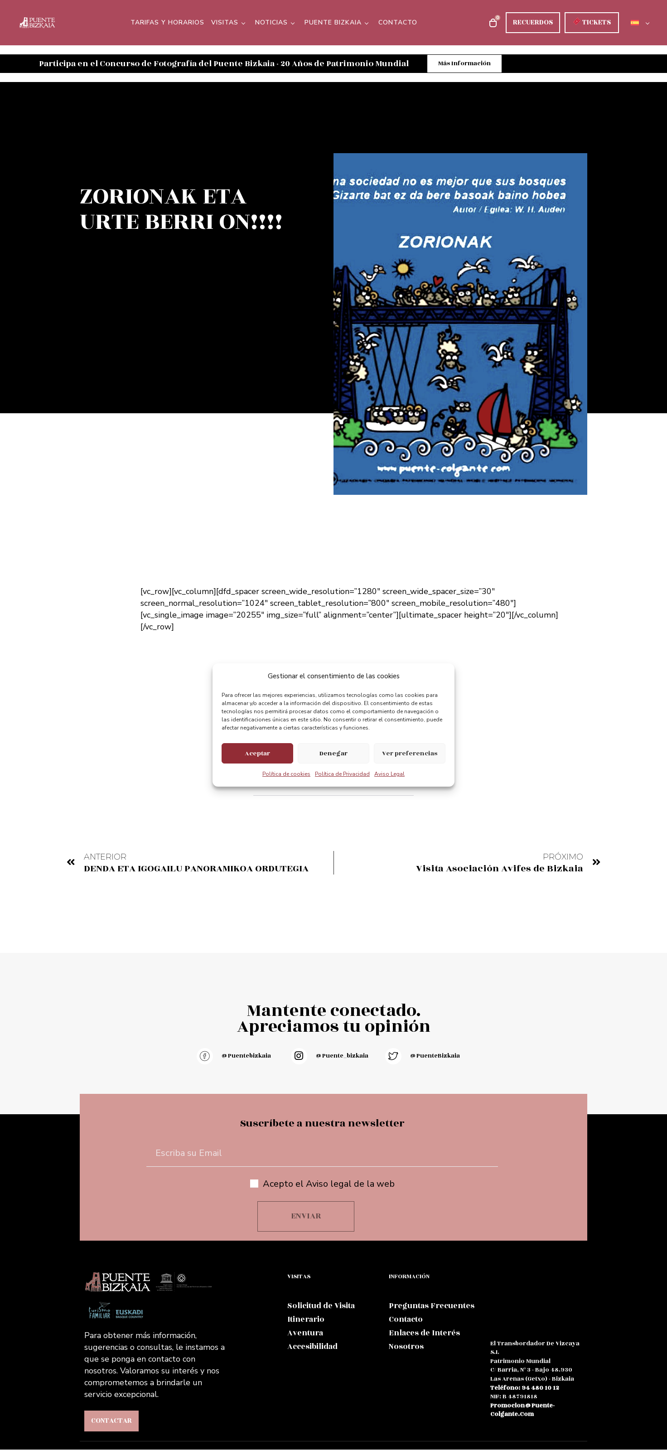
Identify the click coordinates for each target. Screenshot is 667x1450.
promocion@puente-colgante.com (522, 1411)
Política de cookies (286, 774)
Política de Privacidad (342, 774)
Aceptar (257, 753)
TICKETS (592, 22)
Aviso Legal (389, 774)
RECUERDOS (533, 22)
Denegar (333, 753)
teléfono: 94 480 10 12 (524, 1388)
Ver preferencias (409, 753)
